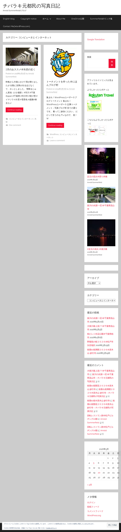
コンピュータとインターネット (21, 119)
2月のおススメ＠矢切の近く (20, 69)
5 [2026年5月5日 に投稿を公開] (93, 463)
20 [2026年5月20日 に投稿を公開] (99, 472)
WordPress (54, 134)
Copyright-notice (29, 18)
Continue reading (14, 110)
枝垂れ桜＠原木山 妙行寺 (98, 400)
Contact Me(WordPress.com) (16, 26)
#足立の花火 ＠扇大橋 (97, 249)
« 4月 (89, 485)
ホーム (47, 18)
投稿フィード (93, 507)
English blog (9, 18)
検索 (89, 57)
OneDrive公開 (77, 18)
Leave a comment (57, 140)
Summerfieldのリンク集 (101, 18)
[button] (112, 525)
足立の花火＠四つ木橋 (97, 176)
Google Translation (96, 39)
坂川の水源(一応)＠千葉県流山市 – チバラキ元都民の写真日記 (100, 378)
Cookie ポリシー (51, 528)
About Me (60, 18)
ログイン (91, 502)
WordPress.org (94, 515)
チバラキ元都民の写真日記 (31, 6)
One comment (15, 125)
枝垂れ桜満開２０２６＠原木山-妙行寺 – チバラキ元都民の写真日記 (101, 393)
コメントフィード (95, 511)
